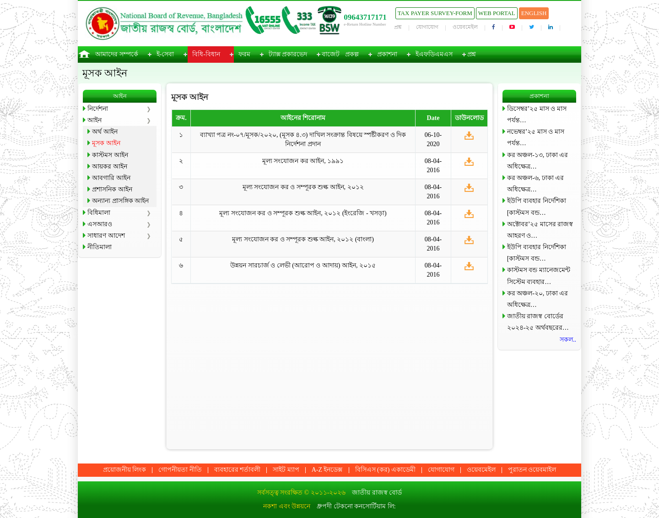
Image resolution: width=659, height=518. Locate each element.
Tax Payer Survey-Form (435, 13)
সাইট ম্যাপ (286, 469)
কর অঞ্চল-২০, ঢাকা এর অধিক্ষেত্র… (537, 299)
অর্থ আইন (105, 131)
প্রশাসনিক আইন (112, 189)
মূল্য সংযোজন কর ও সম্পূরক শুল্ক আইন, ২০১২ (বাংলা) (303, 239)
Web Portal (496, 13)
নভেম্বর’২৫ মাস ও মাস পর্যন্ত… (535, 137)
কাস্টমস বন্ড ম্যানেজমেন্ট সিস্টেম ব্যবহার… (538, 276)
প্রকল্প (352, 54)
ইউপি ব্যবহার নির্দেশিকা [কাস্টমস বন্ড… (536, 206)
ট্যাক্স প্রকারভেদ (288, 54)
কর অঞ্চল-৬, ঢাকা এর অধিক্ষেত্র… (535, 183)
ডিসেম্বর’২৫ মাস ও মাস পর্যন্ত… (537, 114)
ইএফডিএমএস (434, 54)
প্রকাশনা (387, 54)
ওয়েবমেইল (465, 27)
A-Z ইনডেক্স (327, 469)
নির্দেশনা (97, 108)
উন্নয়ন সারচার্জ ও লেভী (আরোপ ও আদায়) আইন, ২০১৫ (303, 265)
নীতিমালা (99, 247)
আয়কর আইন (109, 166)
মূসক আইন (106, 143)
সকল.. (568, 339)
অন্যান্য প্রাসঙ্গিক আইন (120, 200)
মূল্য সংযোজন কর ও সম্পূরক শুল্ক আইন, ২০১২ (303, 187)
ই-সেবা (165, 54)
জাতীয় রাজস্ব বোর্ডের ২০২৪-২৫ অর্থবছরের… (538, 322)
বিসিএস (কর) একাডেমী (385, 469)
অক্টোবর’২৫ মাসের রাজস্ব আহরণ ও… (540, 230)
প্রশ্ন (398, 27)
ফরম (244, 54)
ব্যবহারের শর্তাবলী (237, 469)
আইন (94, 120)
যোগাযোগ (427, 27)
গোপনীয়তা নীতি (180, 469)
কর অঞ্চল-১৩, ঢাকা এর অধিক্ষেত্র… (537, 161)
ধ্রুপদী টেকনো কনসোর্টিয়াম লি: (356, 506)
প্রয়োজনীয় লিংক (124, 469)
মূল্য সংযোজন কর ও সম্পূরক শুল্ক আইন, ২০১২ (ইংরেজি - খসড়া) (303, 213)
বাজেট (331, 54)
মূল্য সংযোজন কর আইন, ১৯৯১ (303, 161)
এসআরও (99, 224)
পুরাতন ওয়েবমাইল (532, 469)
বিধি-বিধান (206, 54)
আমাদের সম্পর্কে (116, 54)
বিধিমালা (98, 212)
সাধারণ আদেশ (106, 235)
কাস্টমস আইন (110, 155)
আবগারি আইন (111, 177)
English (534, 13)
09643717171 (365, 17)
